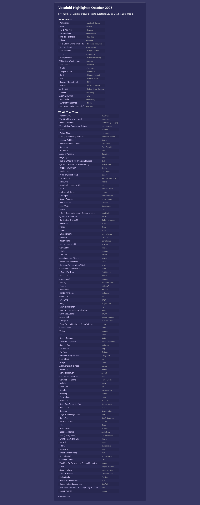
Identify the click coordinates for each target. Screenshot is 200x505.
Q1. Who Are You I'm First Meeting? (74, 164)
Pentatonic (64, 23)
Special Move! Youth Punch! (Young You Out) (78, 487)
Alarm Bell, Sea (66, 96)
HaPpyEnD (64, 449)
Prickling (63, 394)
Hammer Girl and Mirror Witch (72, 265)
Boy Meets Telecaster (68, 262)
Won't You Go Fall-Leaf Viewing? (73, 310)
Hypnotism (64, 407)
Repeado (63, 411)
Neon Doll (63, 275)
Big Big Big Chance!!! (68, 220)
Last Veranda (65, 51)
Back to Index (64, 497)
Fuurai (62, 446)
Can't (61, 75)
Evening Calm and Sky (69, 439)
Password (63, 237)
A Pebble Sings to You (69, 355)
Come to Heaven (66, 373)
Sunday (62, 282)
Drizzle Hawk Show (67, 168)
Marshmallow (65, 116)
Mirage (62, 362)
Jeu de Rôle (64, 317)
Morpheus (63, 401)
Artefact (62, 85)
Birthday (63, 383)
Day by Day (64, 171)
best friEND (64, 359)
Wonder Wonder (66, 123)
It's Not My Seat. (66, 293)
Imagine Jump (65, 71)
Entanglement (65, 234)
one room (63, 296)
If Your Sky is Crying (68, 453)
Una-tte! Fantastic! (67, 37)
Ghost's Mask (65, 328)
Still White (63, 182)
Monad (62, 227)
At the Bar (63, 89)
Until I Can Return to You (70, 404)
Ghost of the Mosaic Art (69, 269)
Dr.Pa (61, 189)
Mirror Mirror (64, 428)
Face (61, 467)
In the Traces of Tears (68, 175)
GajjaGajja (63, 157)
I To (60, 425)
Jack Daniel (64, 65)
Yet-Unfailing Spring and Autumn (73, 126)
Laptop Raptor (65, 491)
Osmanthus (64, 248)
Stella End (63, 387)
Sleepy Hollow (65, 470)
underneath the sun (67, 192)
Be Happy (63, 369)
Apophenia (64, 99)
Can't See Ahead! (67, 314)
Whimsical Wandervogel (69, 61)
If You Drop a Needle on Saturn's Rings (76, 324)
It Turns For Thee (66, 272)
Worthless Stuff (65, 202)
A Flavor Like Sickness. (69, 366)
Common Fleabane (67, 380)
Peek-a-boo (64, 397)
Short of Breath (65, 473)
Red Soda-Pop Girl (67, 244)
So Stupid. (63, 196)
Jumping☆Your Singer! (69, 258)
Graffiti (62, 68)
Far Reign (63, 352)
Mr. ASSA (63, 150)
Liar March (64, 348)
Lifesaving (63, 300)
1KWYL (62, 251)
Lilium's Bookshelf (67, 307)
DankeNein (64, 418)
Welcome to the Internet (69, 143)
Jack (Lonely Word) (67, 435)
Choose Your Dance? (68, 376)
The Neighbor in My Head (70, 119)
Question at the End (68, 216)
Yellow (62, 331)
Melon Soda (64, 477)
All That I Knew (65, 421)
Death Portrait (65, 456)
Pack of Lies (64, 178)
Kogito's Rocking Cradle (69, 414)
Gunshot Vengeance (68, 103)
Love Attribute (65, 33)
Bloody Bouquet (66, 199)
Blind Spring (64, 241)
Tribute (62, 40)
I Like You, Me (65, 30)
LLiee (61, 54)
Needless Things (66, 432)
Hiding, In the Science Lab (70, 484)
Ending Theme (65, 133)
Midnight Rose (65, 58)
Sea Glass (63, 223)
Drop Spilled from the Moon (71, 185)
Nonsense (63, 147)
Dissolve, (63, 390)
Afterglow (63, 321)
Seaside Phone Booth (68, 82)
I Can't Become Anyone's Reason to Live (77, 213)
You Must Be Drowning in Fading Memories (78, 463)
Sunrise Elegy (65, 345)
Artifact (62, 26)
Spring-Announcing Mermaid (71, 136)
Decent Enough (66, 338)
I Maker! (63, 92)
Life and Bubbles (66, 140)
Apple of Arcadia (66, 154)
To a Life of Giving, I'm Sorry (71, 44)
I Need (62, 230)
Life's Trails (64, 206)
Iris (60, 335)
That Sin (63, 255)
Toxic (61, 130)
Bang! (62, 303)
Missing (62, 286)
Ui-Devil (62, 442)
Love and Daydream (68, 341)
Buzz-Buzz (64, 289)
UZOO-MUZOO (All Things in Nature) (75, 161)
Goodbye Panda (66, 460)
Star (61, 78)
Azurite (62, 209)
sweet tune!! (64, 279)
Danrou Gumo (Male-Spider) (71, 106)
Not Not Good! (65, 47)
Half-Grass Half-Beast (68, 480)
